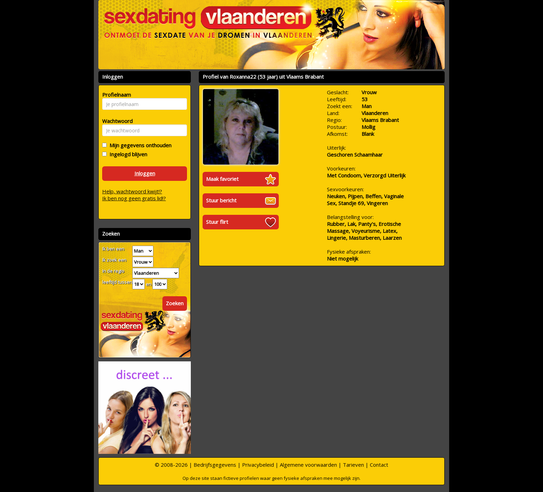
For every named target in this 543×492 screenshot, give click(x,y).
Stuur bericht (221, 200)
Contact (379, 464)
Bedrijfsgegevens (215, 464)
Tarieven (353, 464)
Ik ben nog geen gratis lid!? (134, 198)
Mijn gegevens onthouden (139, 145)
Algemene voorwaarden (308, 464)
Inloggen (144, 173)
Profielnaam (115, 94)
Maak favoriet (222, 178)
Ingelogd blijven (127, 154)
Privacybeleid (258, 464)
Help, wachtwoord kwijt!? (132, 191)
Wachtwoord (115, 120)
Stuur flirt (217, 221)
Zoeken (175, 303)
